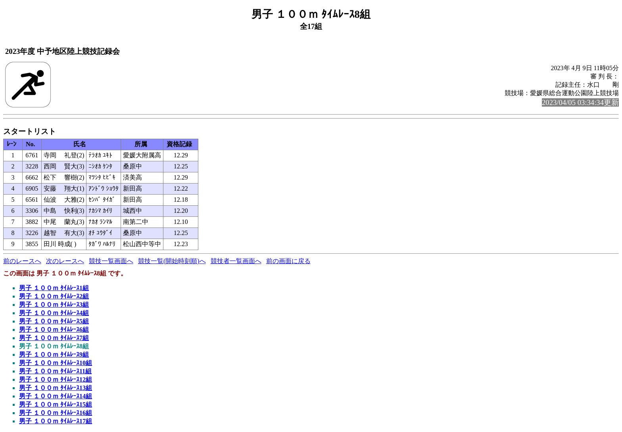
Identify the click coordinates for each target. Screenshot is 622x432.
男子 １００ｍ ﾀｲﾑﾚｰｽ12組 (55, 379)
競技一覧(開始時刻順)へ (172, 261)
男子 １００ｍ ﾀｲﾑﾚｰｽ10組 (55, 362)
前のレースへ (22, 261)
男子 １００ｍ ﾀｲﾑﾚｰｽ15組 (55, 404)
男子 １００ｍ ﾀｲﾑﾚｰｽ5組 (54, 321)
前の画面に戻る (288, 261)
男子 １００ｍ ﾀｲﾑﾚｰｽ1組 (54, 288)
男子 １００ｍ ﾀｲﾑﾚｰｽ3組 (54, 304)
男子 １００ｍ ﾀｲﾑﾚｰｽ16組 (55, 412)
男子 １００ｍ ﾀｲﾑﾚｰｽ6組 (54, 329)
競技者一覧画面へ (236, 261)
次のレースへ (65, 261)
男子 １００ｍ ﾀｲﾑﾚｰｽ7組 (54, 338)
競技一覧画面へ (111, 261)
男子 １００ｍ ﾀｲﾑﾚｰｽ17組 (55, 421)
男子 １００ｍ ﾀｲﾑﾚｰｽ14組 (55, 396)
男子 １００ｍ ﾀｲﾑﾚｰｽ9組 (54, 354)
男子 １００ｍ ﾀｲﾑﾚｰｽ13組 (55, 387)
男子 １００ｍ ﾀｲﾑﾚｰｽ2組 (54, 296)
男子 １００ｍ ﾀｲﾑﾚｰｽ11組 (55, 371)
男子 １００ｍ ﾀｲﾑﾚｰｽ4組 (54, 313)
